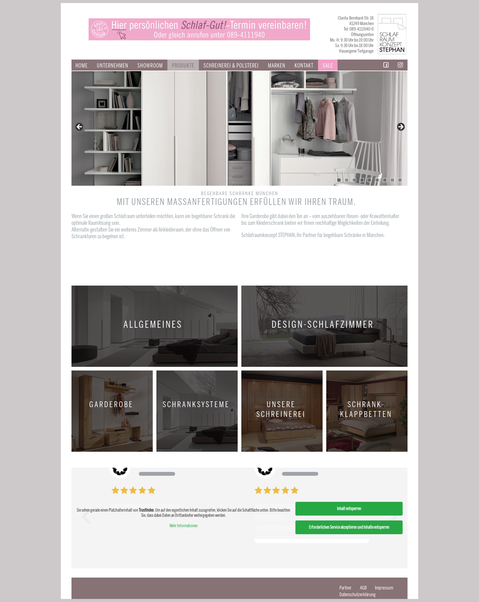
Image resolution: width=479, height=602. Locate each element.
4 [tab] (362, 180)
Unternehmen (112, 65)
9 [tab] (400, 180)
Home (81, 65)
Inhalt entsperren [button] (349, 508)
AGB (363, 588)
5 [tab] (369, 180)
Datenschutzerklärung (357, 594)
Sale (328, 65)
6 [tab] (377, 180)
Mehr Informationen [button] (184, 525)
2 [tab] (347, 180)
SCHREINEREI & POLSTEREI (231, 65)
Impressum (384, 588)
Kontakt (303, 65)
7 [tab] (385, 180)
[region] (239, 128)
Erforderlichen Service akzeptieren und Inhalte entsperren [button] (349, 527)
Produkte (183, 65)
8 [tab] (392, 180)
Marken (276, 65)
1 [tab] (339, 180)
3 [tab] (354, 180)
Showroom (150, 65)
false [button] (79, 127)
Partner (345, 588)
